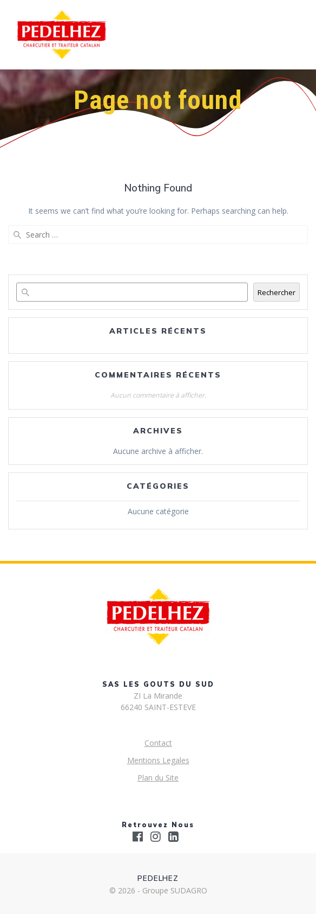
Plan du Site (158, 777)
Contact (158, 743)
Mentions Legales (158, 760)
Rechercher (276, 292)
